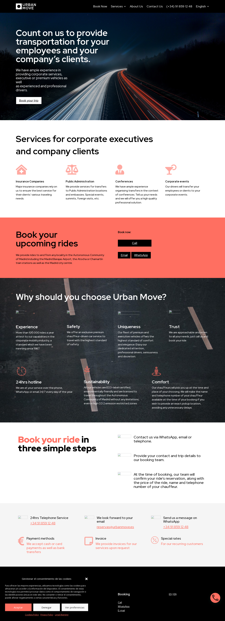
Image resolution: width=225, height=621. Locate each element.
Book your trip (28, 100)
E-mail (121, 610)
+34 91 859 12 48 (42, 523)
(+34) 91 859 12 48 (179, 6)
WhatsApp (141, 255)
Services (117, 6)
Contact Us (155, 6)
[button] (86, 579)
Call (134, 243)
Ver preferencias (74, 607)
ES (170, 594)
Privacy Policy (46, 614)
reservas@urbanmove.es (115, 527)
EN (174, 594)
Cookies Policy (32, 614)
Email (124, 255)
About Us (136, 6)
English (201, 6)
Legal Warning (61, 614)
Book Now (100, 6)
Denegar (46, 607)
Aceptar (18, 607)
